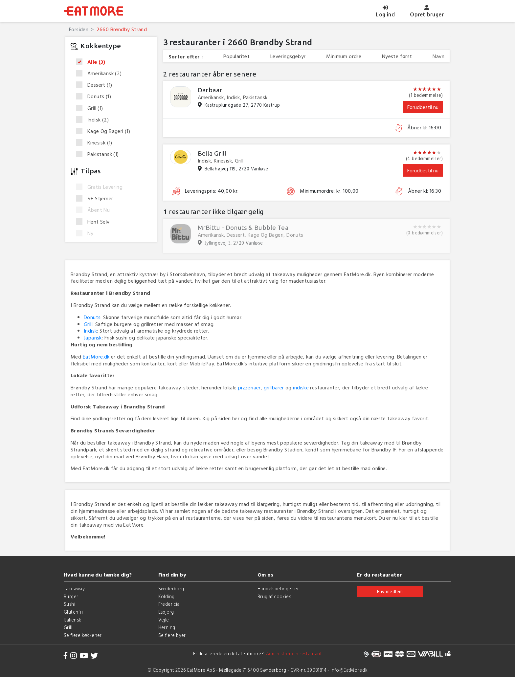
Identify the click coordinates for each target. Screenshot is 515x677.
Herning (166, 627)
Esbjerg (166, 611)
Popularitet (236, 56)
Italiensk (72, 619)
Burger (71, 596)
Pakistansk (99, 154)
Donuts (95, 96)
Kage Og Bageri (105, 131)
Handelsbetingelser (278, 588)
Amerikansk (101, 73)
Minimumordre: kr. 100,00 (329, 190)
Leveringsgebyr (288, 56)
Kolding (166, 596)
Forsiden (78, 29)
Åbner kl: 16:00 (424, 127)
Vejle (163, 619)
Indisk (94, 119)
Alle (92, 62)
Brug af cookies (274, 596)
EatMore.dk (96, 356)
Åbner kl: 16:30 (424, 190)
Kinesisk (96, 142)
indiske (301, 387)
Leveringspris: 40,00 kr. (212, 190)
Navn (438, 56)
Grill (91, 108)
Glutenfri (73, 611)
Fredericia (169, 604)
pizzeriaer (249, 387)
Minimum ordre (343, 56)
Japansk (93, 337)
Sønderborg (171, 588)
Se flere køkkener (83, 635)
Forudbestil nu (422, 107)
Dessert (96, 85)
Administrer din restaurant (293, 653)
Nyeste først (397, 56)
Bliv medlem (390, 591)
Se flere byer (172, 635)
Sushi (69, 604)
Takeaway (74, 588)
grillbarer (274, 387)
